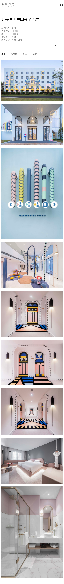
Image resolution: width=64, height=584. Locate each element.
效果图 (14, 54)
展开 (56, 46)
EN (61, 5)
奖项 (35, 54)
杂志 (25, 54)
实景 (3, 54)
